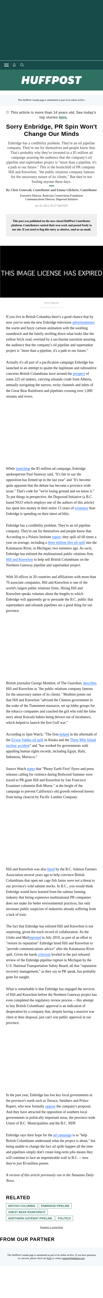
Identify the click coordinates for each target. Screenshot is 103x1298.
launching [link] (23, 469)
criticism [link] (44, 954)
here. (63, 117)
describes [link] (90, 683)
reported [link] (35, 937)
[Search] (22, 65)
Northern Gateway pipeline (30, 1218)
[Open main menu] (6, 65)
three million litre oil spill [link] (66, 543)
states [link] (31, 769)
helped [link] (64, 734)
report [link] (56, 537)
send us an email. (80, 229)
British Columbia (21, 1205)
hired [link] (51, 869)
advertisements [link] (83, 322)
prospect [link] (79, 374)
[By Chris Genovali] (30, 190)
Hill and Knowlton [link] (19, 559)
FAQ (49, 1258)
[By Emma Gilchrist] (77, 190)
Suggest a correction (51, 1227)
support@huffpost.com (73, 1258)
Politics (64, 1218)
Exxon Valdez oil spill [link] (27, 740)
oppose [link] (50, 1106)
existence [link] (81, 508)
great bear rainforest (27, 1212)
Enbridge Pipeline (55, 1205)
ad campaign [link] (62, 1135)
